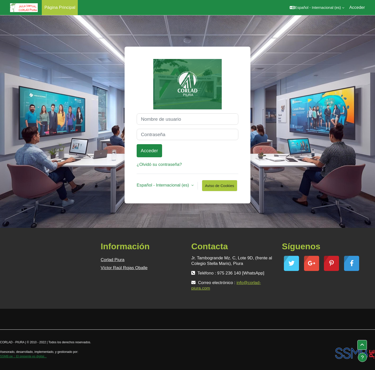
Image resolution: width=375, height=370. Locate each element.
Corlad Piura (113, 259)
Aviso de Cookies (219, 185)
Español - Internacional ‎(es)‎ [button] (163, 185)
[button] (317, 7)
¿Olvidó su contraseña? (159, 164)
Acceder (357, 7)
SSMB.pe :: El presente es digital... (23, 356)
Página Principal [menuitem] (59, 7)
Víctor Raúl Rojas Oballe (124, 267)
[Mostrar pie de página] (362, 357)
